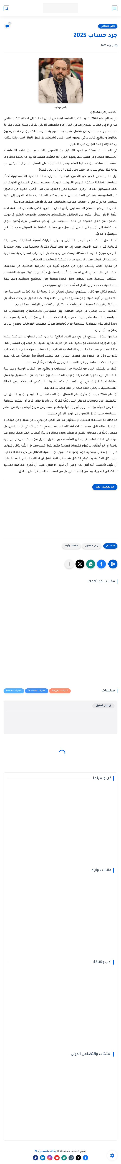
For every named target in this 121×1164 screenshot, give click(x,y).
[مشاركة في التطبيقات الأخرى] (69, 564)
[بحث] (6, 8)
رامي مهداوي (108, 26)
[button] (101, 564)
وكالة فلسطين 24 (45, 1151)
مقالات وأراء (71, 546)
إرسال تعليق (103, 705)
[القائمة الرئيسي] (114, 8)
